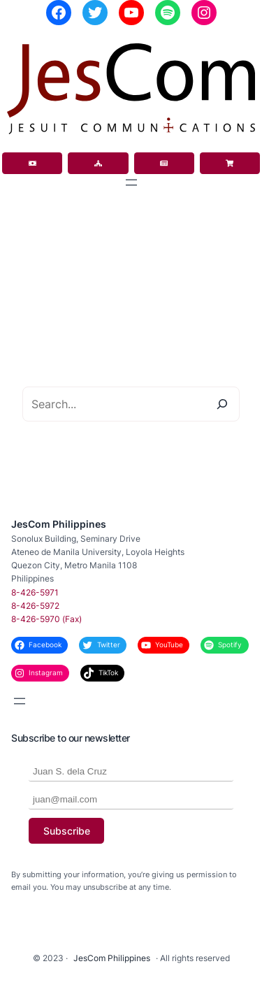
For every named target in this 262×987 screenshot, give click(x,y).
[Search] (222, 404)
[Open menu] (131, 182)
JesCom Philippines (58, 524)
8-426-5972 (35, 605)
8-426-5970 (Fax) (46, 619)
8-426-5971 (35, 592)
